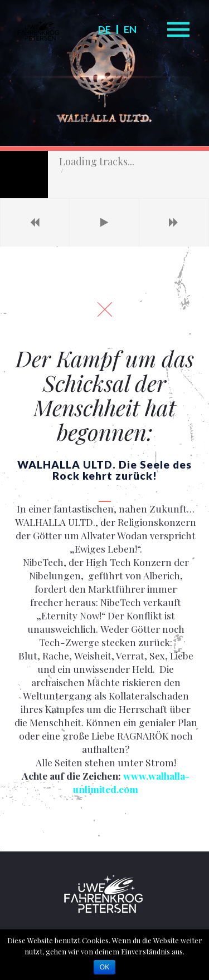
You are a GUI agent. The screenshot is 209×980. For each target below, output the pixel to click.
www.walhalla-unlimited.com (131, 575)
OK (104, 967)
